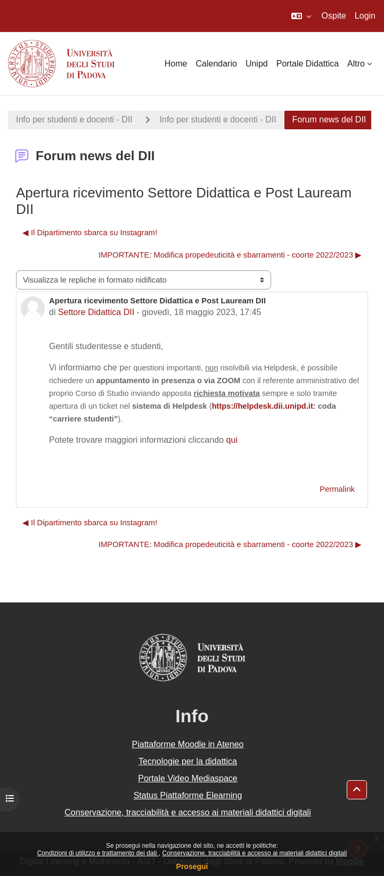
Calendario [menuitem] (216, 63)
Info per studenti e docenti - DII (74, 119)
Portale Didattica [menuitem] (307, 63)
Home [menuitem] (176, 63)
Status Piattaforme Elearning (188, 795)
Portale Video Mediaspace (188, 778)
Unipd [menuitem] (257, 63)
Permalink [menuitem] (337, 489)
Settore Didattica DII (96, 312)
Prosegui (192, 866)
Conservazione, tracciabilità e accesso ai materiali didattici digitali (254, 853)
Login (365, 15)
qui (232, 439)
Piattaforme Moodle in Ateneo (188, 744)
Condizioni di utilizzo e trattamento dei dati (98, 853)
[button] (301, 16)
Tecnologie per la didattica (187, 761)
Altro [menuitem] (356, 63)
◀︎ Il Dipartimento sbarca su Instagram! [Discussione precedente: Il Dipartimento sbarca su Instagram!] (89, 232)
